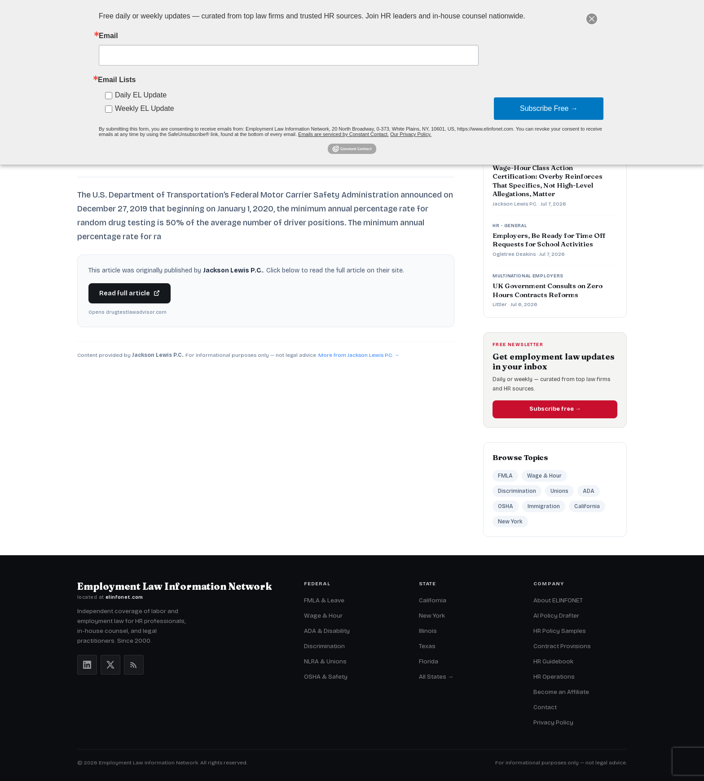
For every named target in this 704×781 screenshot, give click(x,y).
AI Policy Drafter (556, 615)
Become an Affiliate (561, 692)
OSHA (505, 506)
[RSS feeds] (134, 665)
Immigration (544, 506)
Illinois (428, 631)
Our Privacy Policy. (410, 134)
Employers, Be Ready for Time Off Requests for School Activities (549, 240)
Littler (500, 304)
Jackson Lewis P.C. (515, 204)
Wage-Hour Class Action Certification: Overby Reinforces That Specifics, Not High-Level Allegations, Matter (548, 180)
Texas (427, 646)
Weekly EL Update (144, 108)
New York (510, 521)
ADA (588, 491)
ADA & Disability (327, 631)
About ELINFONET (558, 600)
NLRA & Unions (325, 661)
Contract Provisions (562, 646)
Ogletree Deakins (514, 254)
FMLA (505, 476)
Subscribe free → (555, 408)
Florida (428, 661)
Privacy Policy (553, 722)
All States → (436, 676)
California (587, 506)
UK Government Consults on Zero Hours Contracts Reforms (548, 290)
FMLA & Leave (324, 600)
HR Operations (554, 676)
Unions (559, 491)
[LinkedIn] (87, 665)
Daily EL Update (141, 95)
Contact (545, 707)
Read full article (129, 293)
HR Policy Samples (559, 631)
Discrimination (517, 491)
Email (108, 35)
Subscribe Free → (549, 108)
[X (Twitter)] (110, 665)
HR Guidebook (553, 661)
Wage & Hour (544, 476)
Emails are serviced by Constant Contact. (343, 134)
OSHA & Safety (326, 676)
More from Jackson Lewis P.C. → (359, 355)
